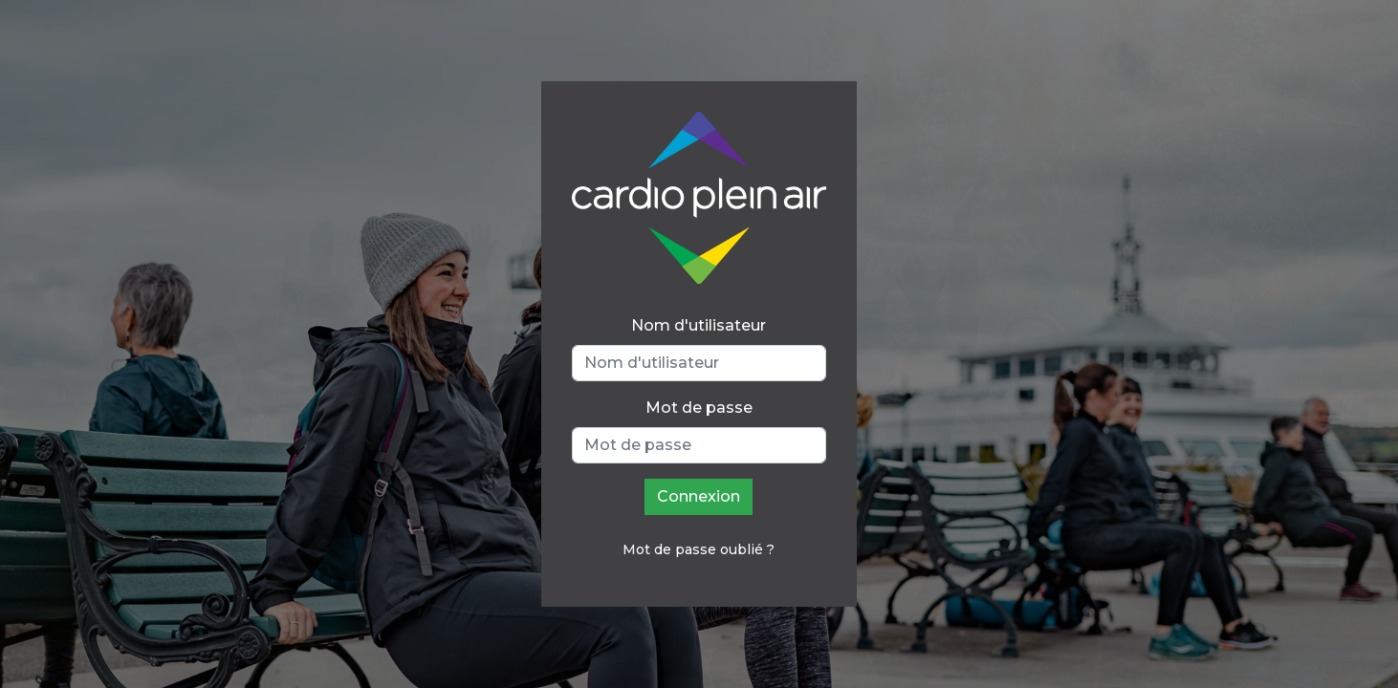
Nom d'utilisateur (698, 325)
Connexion (698, 496)
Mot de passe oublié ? (699, 549)
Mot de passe (699, 407)
